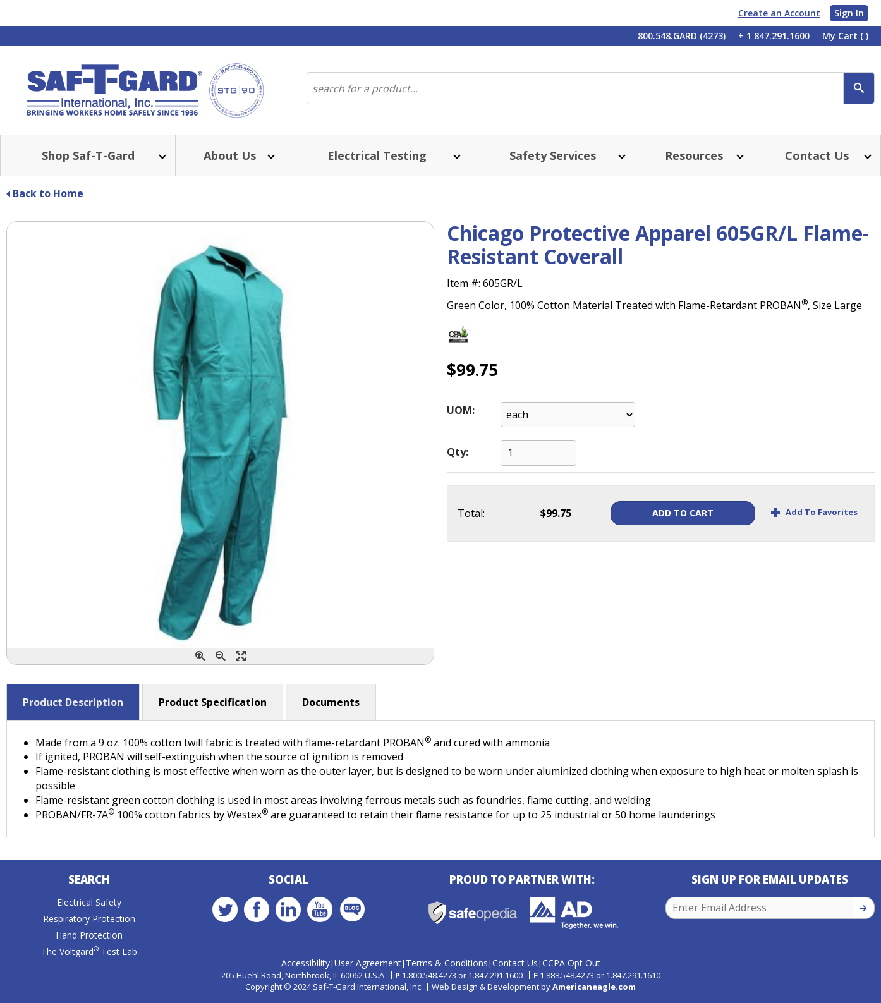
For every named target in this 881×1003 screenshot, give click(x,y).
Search (89, 879)
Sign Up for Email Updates (769, 879)
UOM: (461, 410)
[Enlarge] (241, 656)
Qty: (457, 452)
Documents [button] (331, 702)
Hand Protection (89, 935)
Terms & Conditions (447, 963)
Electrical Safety (89, 902)
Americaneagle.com (594, 986)
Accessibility (305, 963)
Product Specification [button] (213, 702)
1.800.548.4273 (429, 975)
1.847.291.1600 (495, 975)
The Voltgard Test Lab (89, 951)
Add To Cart (680, 513)
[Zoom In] (200, 656)
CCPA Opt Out (571, 963)
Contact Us (515, 963)
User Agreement (367, 963)
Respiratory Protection (89, 919)
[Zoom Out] (220, 656)
